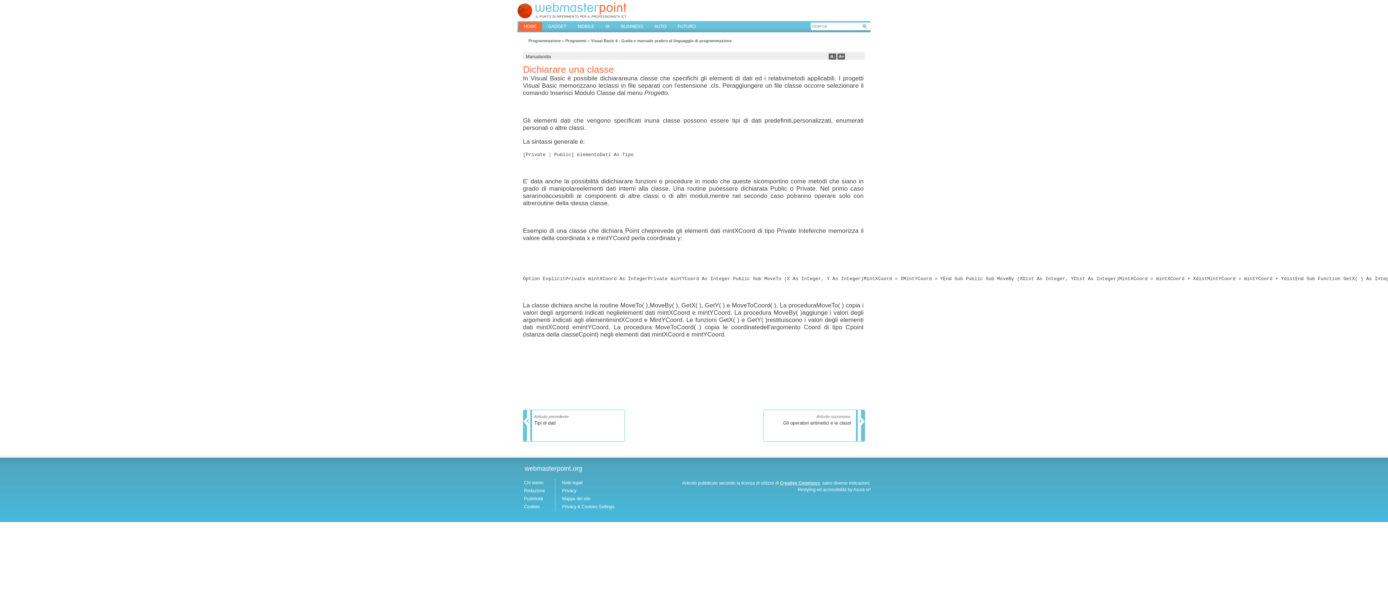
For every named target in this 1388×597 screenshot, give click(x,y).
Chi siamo (533, 484)
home (530, 26)
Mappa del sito (576, 501)
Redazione (534, 492)
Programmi (575, 41)
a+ (841, 56)
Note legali (572, 484)
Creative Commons (800, 485)
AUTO (660, 26)
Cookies (532, 509)
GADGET (557, 26)
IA (608, 26)
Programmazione (544, 41)
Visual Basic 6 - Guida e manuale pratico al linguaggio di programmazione (661, 41)
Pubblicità (533, 501)
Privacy (569, 492)
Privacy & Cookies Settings (588, 509)
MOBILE (586, 26)
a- (832, 56)
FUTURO (687, 26)
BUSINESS (632, 26)
